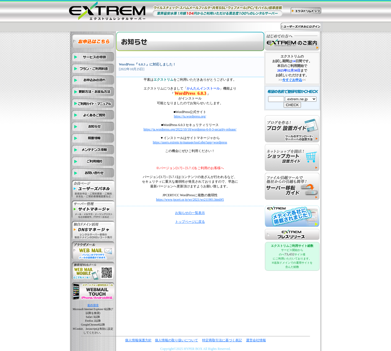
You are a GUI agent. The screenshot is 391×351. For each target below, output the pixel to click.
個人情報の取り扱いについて (176, 340)
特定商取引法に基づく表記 (222, 340)
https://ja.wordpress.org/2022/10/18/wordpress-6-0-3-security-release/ (190, 129)
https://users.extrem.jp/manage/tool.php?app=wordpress (190, 142)
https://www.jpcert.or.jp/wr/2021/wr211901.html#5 (190, 199)
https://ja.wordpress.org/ (190, 116)
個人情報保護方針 (138, 340)
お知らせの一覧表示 (190, 213)
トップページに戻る (190, 222)
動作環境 (93, 305)
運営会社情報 (256, 340)
